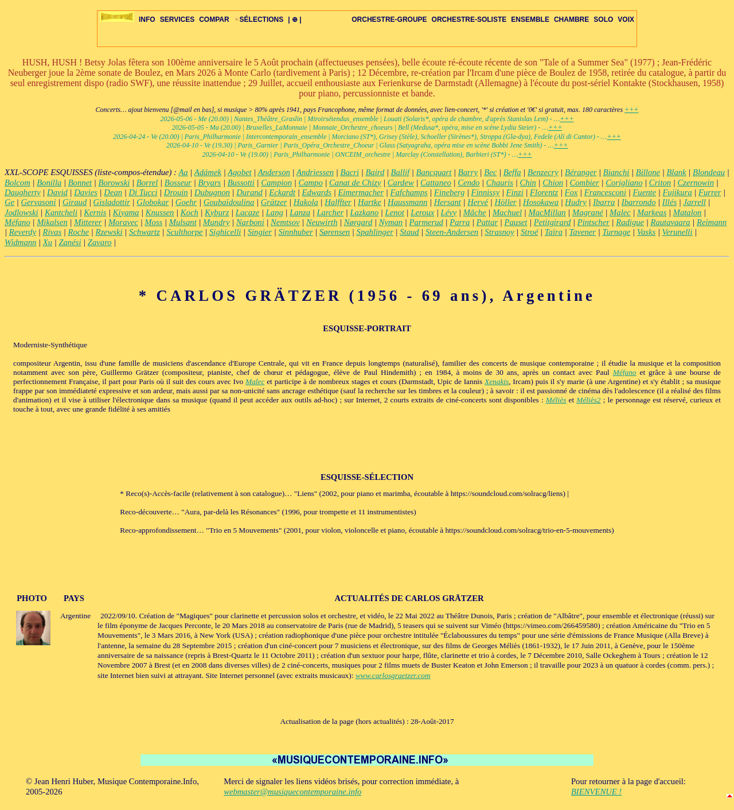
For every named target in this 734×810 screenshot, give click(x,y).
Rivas (52, 232)
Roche (78, 232)
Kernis (95, 212)
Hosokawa (541, 202)
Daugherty (23, 192)
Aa (183, 172)
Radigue (630, 222)
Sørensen (334, 232)
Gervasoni (38, 202)
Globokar (152, 202)
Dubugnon (212, 192)
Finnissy (485, 192)
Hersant (447, 202)
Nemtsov (285, 222)
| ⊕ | (294, 19)
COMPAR (214, 19)
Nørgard (358, 222)
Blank (676, 172)
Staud (409, 232)
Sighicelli (225, 232)
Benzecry (543, 172)
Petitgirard (552, 222)
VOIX (626, 19)
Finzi (515, 192)
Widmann (20, 242)
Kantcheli (61, 212)
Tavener (582, 232)
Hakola (306, 202)
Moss (153, 222)
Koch (189, 212)
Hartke (369, 202)
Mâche (474, 212)
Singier (260, 232)
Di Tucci (142, 192)
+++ (631, 110)
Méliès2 (588, 400)
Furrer (709, 192)
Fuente (644, 192)
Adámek (207, 172)
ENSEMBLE (530, 19)
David (57, 192)
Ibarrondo (639, 202)
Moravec (123, 222)
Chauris (499, 182)
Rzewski (108, 232)
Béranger (580, 172)
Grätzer (274, 202)
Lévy (449, 212)
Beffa (512, 172)
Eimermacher (361, 192)
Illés (669, 202)
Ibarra (604, 202)
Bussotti (241, 182)
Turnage (616, 232)
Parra (460, 222)
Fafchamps (409, 192)
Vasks (646, 232)
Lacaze (248, 212)
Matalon (687, 212)
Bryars (209, 182)
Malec (620, 212)
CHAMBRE (571, 19)
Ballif (400, 172)
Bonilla (49, 182)
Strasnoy (499, 232)
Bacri (349, 172)
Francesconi (605, 192)
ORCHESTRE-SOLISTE (469, 19)
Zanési (69, 242)
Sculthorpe (184, 232)
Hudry (575, 202)
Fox (571, 192)
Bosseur (178, 182)
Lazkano (364, 212)
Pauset (516, 222)
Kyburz (217, 212)
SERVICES (177, 19)
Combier (584, 182)
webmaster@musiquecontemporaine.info (292, 791)
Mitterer (87, 222)
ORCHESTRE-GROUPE (389, 19)
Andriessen (315, 172)
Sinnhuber (295, 232)
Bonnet (80, 182)
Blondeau (709, 172)
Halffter (338, 202)
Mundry (216, 222)
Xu (47, 242)
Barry (468, 172)
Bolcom (17, 182)
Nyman (391, 222)
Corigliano (624, 182)
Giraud (75, 202)
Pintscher (593, 222)
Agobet (240, 172)
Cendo (468, 182)
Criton (660, 182)
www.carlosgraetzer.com (393, 675)
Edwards (316, 192)
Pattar (487, 222)
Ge (9, 202)
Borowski (114, 182)
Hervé (477, 202)
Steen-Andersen (451, 232)
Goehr (186, 202)
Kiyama (126, 212)
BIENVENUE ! (596, 791)
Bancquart (434, 172)
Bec (490, 172)
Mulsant (183, 222)
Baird (374, 172)
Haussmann (407, 202)
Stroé (529, 232)
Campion (276, 182)
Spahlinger (375, 232)
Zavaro (100, 242)
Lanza (300, 212)
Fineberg (449, 192)
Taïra (554, 232)
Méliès (556, 400)
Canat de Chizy (355, 182)
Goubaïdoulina (229, 202)
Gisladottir (111, 202)
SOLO (603, 19)
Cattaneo (435, 182)
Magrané (587, 212)
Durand (249, 192)
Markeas (651, 212)
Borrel (147, 182)
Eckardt (282, 192)
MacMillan (547, 212)
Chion (552, 182)
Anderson (274, 172)
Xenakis (497, 381)
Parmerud (426, 222)
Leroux (422, 212)
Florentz (544, 192)
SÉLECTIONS (259, 19)
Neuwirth (322, 222)
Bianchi (616, 172)
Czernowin (696, 182)
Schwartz (144, 232)
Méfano (17, 222)
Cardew (401, 182)
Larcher (330, 212)
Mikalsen (52, 222)
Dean (113, 192)
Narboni (250, 222)
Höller (505, 202)
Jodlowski (21, 212)
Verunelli (677, 232)
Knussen (160, 212)
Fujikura (677, 192)
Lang (274, 212)
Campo (310, 182)
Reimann (712, 222)
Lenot (394, 212)
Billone (648, 172)
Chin (528, 182)
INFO (147, 19)
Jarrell (694, 202)
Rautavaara (670, 222)
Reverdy (22, 232)
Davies (85, 192)
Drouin (176, 192)
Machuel (507, 212)
